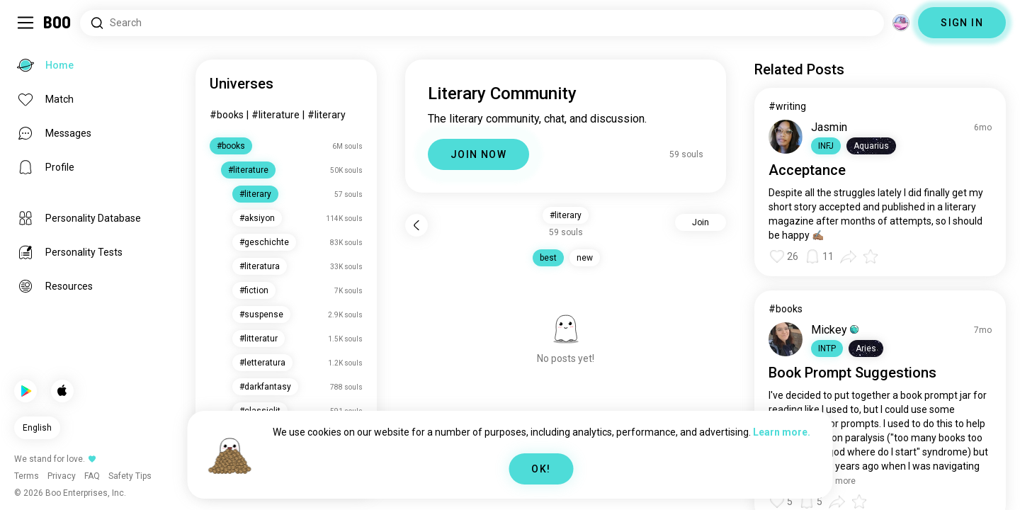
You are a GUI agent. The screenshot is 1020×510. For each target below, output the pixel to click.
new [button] (585, 258)
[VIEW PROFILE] (786, 137)
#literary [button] (566, 215)
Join (700, 222)
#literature (275, 114)
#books (227, 114)
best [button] (548, 258)
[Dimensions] (901, 22)
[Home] (58, 22)
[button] (826, 145)
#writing (787, 106)
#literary (326, 114)
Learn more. (781, 432)
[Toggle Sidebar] (25, 23)
